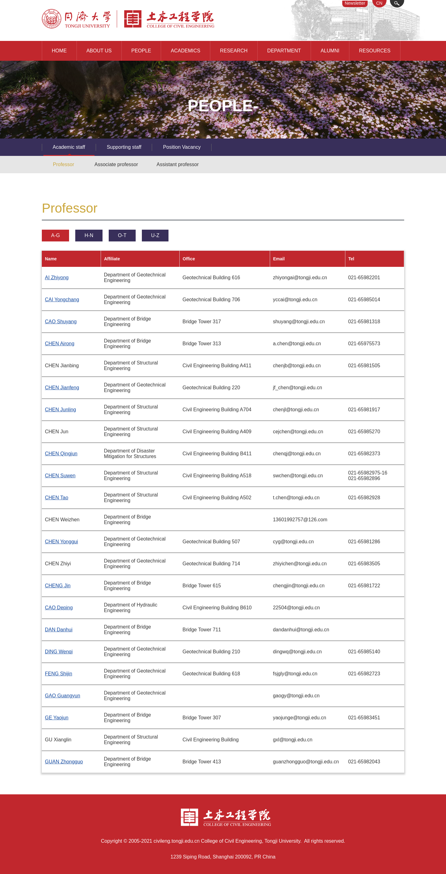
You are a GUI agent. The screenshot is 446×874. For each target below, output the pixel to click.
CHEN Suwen (60, 475)
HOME (59, 50)
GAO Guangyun (62, 695)
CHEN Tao (56, 497)
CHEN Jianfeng (62, 387)
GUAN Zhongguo (64, 761)
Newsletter (355, 3)
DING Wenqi (59, 651)
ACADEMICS (185, 50)
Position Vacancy (182, 147)
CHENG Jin (58, 585)
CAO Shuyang (61, 321)
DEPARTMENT (284, 50)
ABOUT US (99, 50)
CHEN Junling (60, 409)
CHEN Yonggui (61, 541)
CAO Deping (59, 607)
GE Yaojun (56, 717)
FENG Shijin (58, 673)
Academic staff (69, 147)
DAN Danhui (58, 629)
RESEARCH (233, 50)
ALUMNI (330, 50)
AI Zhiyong (56, 277)
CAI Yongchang (62, 299)
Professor (63, 164)
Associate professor (116, 164)
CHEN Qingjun (61, 453)
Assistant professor (178, 164)
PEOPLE (141, 50)
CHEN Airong (59, 343)
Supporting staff (124, 147)
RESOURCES (374, 50)
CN (379, 3)
